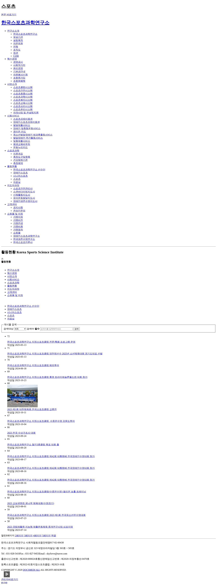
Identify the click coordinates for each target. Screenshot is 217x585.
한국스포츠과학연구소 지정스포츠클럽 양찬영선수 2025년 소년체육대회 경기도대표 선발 (54, 353)
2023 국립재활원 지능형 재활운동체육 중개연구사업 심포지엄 (40, 527)
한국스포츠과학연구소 (25, 22)
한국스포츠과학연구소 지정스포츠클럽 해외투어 (33, 365)
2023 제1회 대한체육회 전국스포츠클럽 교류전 (32, 409)
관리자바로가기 (9, 579)
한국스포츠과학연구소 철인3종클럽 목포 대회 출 (33, 444)
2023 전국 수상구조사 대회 (21, 433)
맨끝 (53, 535)
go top (4, 582)
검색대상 (8, 328)
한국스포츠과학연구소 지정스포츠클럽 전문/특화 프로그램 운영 (41, 342)
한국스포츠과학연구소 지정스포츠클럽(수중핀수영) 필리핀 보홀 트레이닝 (46, 491)
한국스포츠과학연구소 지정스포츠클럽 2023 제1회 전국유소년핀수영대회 (46, 515)
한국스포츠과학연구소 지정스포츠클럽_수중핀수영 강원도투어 (41, 421)
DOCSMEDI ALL (31, 570)
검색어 (33, 328)
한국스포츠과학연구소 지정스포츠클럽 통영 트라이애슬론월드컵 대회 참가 (47, 377)
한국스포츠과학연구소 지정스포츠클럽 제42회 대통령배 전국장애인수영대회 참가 (51, 456)
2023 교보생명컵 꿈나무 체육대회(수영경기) (30, 503)
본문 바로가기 (8, 14)
